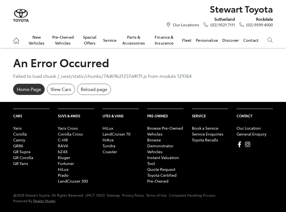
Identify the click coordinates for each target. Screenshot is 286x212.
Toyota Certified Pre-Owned (162, 178)
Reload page (94, 89)
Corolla (20, 134)
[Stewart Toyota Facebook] (241, 144)
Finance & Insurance (164, 39)
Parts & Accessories (133, 39)
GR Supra (21, 151)
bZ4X (63, 151)
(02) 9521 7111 (222, 24)
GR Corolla (23, 157)
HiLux (63, 169)
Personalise (207, 40)
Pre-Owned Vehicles (63, 39)
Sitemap (113, 195)
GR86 (18, 145)
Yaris (17, 128)
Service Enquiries (207, 134)
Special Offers (90, 39)
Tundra (109, 145)
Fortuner (66, 163)
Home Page (29, 89)
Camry (19, 140)
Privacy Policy (133, 195)
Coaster (110, 151)
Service (109, 40)
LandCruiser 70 (116, 134)
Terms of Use (156, 195)
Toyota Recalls (205, 140)
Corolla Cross (70, 134)
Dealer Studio (44, 200)
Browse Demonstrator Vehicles (160, 145)
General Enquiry (251, 134)
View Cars (61, 89)
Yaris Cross (68, 128)
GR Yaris (20, 163)
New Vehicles (36, 39)
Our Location (249, 128)
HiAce (108, 140)
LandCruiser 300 (73, 181)
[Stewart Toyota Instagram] (249, 144)
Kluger (64, 157)
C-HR (63, 140)
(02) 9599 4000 (259, 24)
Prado (63, 175)
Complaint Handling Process (192, 195)
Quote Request (161, 169)
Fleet (187, 40)
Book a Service (205, 128)
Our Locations (186, 24)
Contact (250, 40)
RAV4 (63, 145)
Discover (230, 40)
